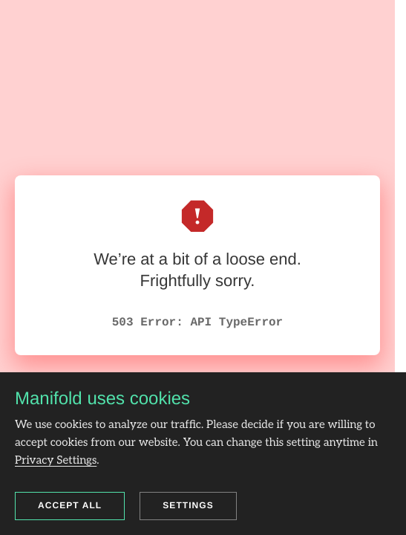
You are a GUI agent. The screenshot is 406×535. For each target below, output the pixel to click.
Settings (188, 505)
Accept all (70, 505)
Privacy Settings (55, 460)
